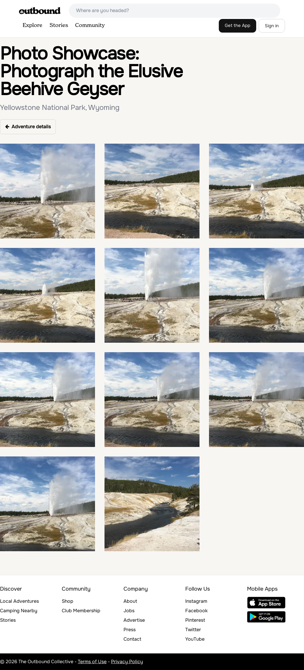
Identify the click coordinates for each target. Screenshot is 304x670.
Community (90, 25)
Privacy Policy (127, 661)
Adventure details (28, 127)
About (130, 601)
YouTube (195, 639)
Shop (67, 601)
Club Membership (81, 611)
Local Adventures (19, 601)
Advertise (134, 620)
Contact (132, 639)
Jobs (129, 611)
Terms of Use (92, 661)
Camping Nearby (18, 611)
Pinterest (195, 620)
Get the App (237, 25)
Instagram (196, 601)
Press (130, 629)
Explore (32, 25)
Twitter (193, 629)
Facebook (196, 611)
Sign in (272, 26)
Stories (59, 25)
